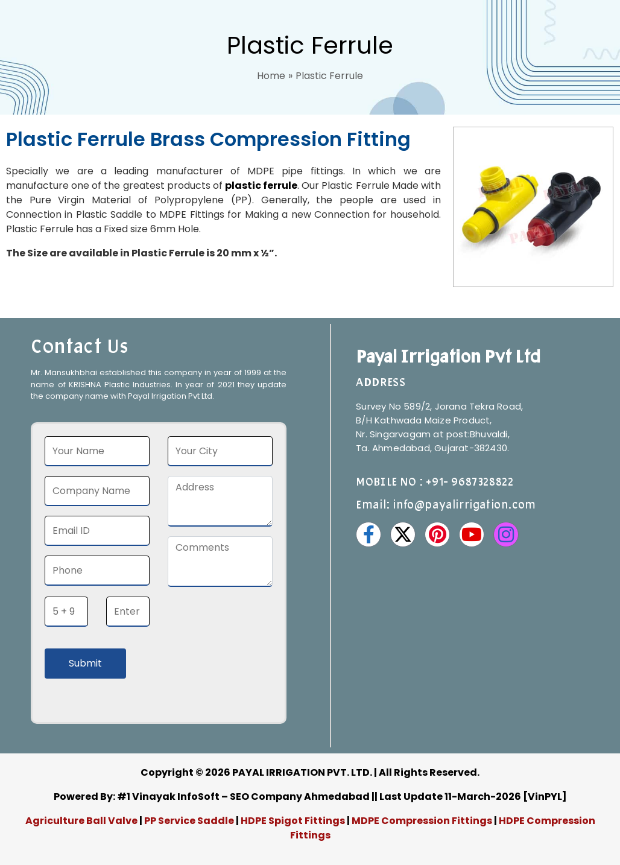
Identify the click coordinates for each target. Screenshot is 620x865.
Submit (85, 663)
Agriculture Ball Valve (82, 821)
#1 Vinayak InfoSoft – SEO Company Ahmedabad (243, 796)
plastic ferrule (261, 185)
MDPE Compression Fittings (422, 821)
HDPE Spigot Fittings (293, 821)
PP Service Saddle (189, 821)
